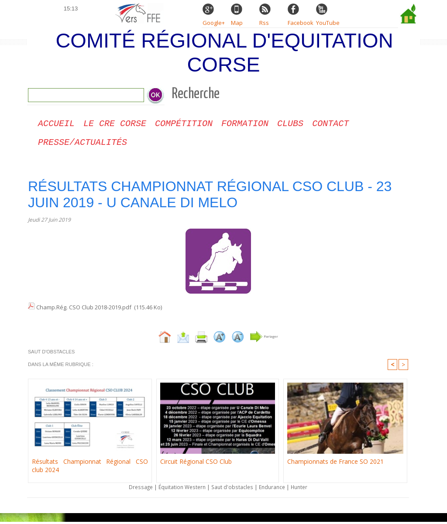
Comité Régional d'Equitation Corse (224, 52)
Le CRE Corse (114, 124)
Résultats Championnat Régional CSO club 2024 (90, 467)
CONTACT (330, 124)
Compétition (184, 124)
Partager (264, 338)
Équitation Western (180, 489)
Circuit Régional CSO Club (193, 463)
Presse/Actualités (82, 145)
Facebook (300, 23)
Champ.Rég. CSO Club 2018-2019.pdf (83, 310)
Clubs (290, 124)
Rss (264, 23)
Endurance (275, 489)
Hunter (304, 489)
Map (237, 23)
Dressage (136, 489)
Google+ (214, 23)
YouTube (328, 23)
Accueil (56, 124)
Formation (244, 124)
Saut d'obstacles (233, 489)
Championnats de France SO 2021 (331, 463)
